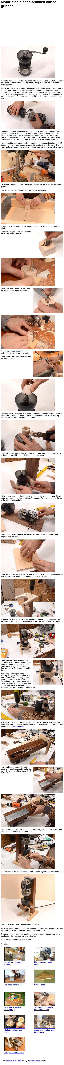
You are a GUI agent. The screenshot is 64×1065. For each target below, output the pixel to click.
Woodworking (33, 1061)
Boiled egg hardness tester (14, 1024)
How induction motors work (44, 956)
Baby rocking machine (14, 1045)
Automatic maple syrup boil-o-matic (44, 1024)
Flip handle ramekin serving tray (14, 1001)
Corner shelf (44, 978)
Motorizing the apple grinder (14, 956)
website (42, 1061)
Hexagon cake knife (14, 978)
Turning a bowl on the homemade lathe (44, 1001)
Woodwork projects (14, 1061)
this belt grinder (18, 726)
